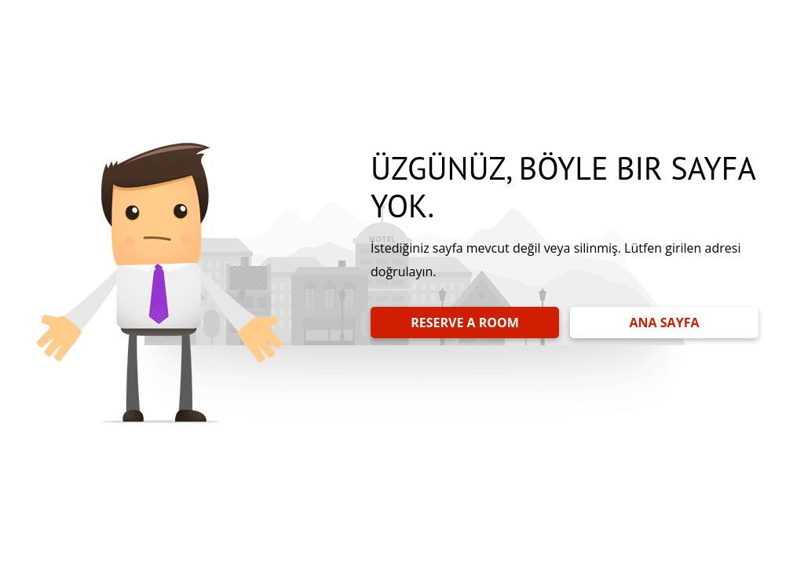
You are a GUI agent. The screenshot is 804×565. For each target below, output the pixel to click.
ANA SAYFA (665, 322)
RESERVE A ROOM (465, 322)
